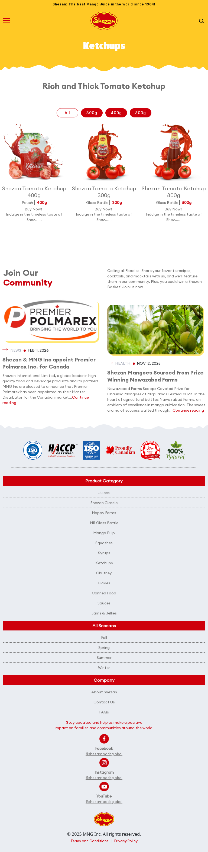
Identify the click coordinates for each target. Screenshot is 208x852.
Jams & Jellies (104, 613)
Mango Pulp (104, 532)
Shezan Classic (104, 502)
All (67, 112)
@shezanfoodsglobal (104, 754)
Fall (104, 637)
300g (91, 112)
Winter (104, 667)
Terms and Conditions (89, 841)
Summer (104, 657)
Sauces (104, 603)
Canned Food (104, 593)
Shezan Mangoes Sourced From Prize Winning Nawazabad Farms (155, 376)
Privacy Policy (126, 841)
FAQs (104, 712)
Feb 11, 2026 (38, 350)
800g (140, 112)
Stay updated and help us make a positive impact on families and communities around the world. (104, 725)
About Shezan (104, 692)
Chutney (104, 573)
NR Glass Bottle (104, 522)
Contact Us (104, 702)
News (15, 350)
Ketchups (104, 562)
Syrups (104, 552)
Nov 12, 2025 (149, 363)
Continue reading (188, 410)
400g (116, 112)
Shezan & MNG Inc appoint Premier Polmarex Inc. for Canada (49, 363)
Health (122, 363)
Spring (104, 647)
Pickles (104, 583)
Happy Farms (104, 512)
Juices (104, 492)
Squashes (104, 542)
